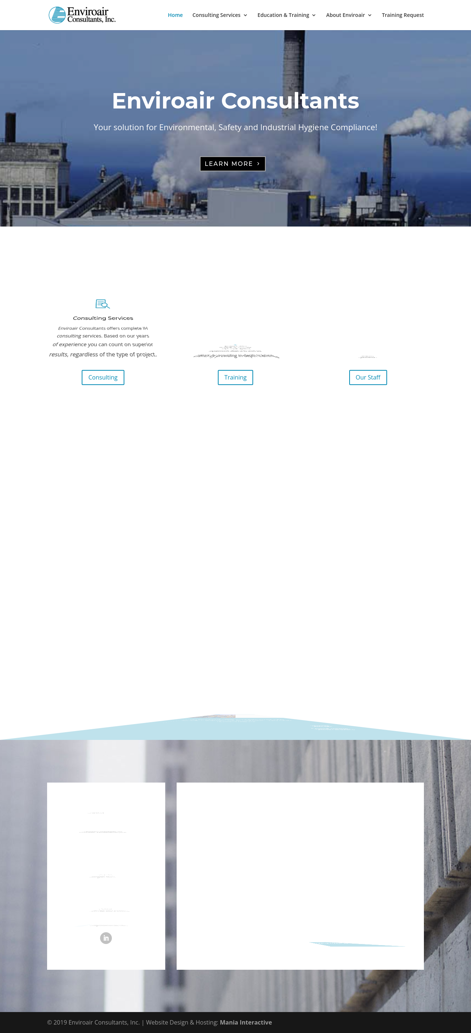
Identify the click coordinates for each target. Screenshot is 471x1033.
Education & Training (283, 15)
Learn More (229, 163)
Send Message (365, 939)
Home (175, 15)
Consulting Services (216, 15)
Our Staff (368, 377)
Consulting (102, 377)
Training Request (403, 15)
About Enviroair (345, 15)
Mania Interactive (246, 1022)
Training (235, 377)
